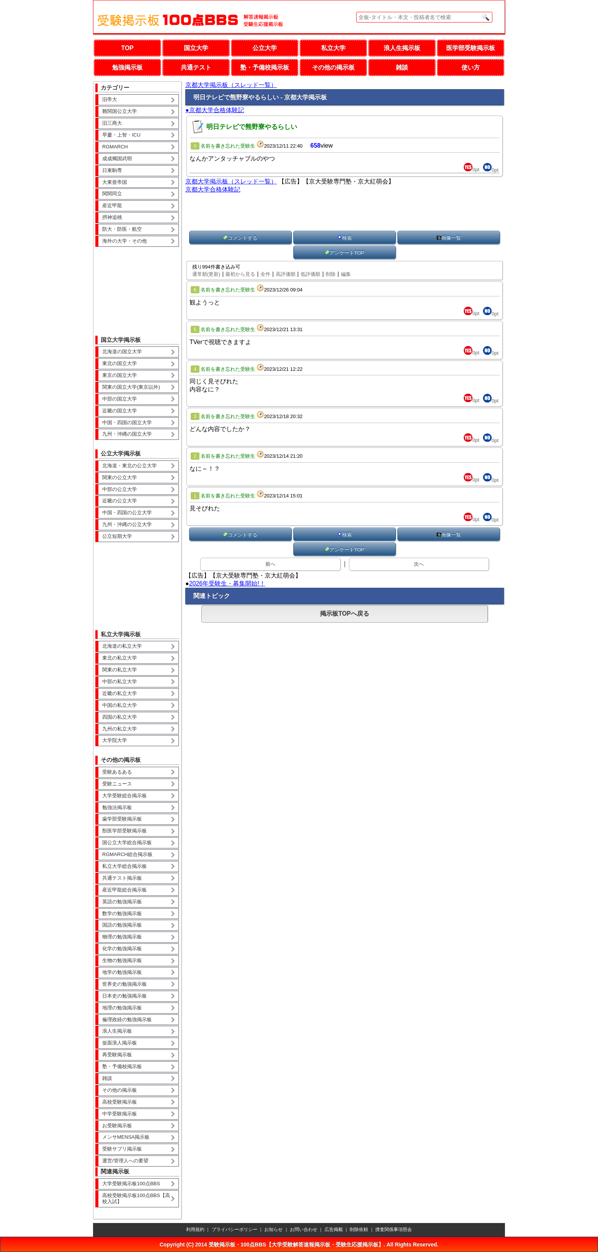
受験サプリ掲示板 (122, 1149)
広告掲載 (334, 1229)
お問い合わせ (303, 1229)
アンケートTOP (345, 253)
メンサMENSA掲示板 (126, 1137)
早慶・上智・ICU (121, 135)
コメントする (240, 238)
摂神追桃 (112, 217)
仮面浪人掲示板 (119, 1043)
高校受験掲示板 (119, 1102)
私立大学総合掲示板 (124, 866)
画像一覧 (449, 238)
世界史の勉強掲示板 (124, 984)
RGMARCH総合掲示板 (127, 854)
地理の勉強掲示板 (122, 1008)
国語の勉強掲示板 (122, 925)
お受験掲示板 (117, 1125)
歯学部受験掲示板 (122, 819)
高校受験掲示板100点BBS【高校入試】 (136, 1198)
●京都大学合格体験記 (214, 110)
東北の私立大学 (119, 658)
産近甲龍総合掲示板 (124, 890)
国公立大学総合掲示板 (127, 842)
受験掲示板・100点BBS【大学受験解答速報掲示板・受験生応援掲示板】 (296, 1244)
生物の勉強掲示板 (122, 960)
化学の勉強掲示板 (122, 948)
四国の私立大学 (119, 717)
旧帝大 (109, 99)
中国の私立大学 (119, 705)
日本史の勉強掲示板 (124, 996)
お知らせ (273, 1229)
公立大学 (264, 48)
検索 (345, 238)
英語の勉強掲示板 (122, 901)
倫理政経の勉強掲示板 (127, 1019)
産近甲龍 (112, 205)
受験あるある (117, 772)
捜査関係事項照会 (393, 1229)
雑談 (402, 67)
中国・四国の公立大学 (127, 512)
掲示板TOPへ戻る (344, 613)
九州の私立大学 (119, 729)
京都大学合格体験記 (212, 189)
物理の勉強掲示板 (122, 937)
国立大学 (196, 48)
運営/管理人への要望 (125, 1160)
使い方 (470, 67)
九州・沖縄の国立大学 (127, 434)
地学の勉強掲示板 (122, 972)
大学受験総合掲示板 (124, 795)
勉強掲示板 (127, 67)
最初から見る (240, 274)
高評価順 (286, 274)
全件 (265, 274)
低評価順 (310, 274)
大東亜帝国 (114, 182)
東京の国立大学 (119, 375)
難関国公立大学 (119, 111)
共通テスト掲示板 (122, 878)
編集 (346, 274)
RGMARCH (115, 147)
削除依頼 (359, 1229)
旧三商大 (112, 123)
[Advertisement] (137, 286)
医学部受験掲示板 (470, 48)
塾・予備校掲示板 (264, 67)
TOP (127, 48)
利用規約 (195, 1229)
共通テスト (196, 67)
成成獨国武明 (117, 158)
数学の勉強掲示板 (122, 913)
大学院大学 (114, 740)
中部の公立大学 (119, 489)
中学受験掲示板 (119, 1114)
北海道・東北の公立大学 (129, 465)
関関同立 (112, 193)
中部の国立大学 (119, 399)
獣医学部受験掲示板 (124, 831)
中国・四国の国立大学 (127, 422)
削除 (331, 274)
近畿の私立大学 (119, 693)
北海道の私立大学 (122, 646)
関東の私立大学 (119, 670)
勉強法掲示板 (117, 807)
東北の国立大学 (119, 363)
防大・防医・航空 (122, 229)
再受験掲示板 (117, 1054)
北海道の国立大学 (122, 351)
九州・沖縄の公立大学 (127, 524)
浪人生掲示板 (402, 48)
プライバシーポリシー (234, 1229)
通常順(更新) (206, 274)
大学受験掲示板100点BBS (131, 1183)
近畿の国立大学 (119, 411)
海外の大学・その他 (124, 241)
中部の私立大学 (119, 681)
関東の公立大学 (119, 477)
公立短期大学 (117, 536)
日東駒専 (112, 170)
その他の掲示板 (333, 67)
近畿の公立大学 (119, 501)
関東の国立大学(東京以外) (131, 387)
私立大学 (333, 48)
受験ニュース (117, 784)
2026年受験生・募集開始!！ (227, 583)
